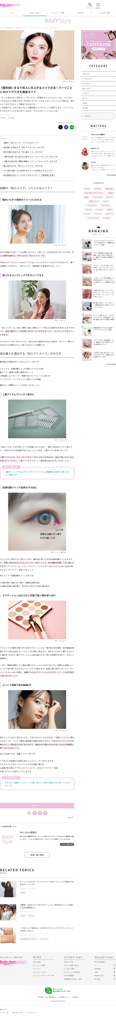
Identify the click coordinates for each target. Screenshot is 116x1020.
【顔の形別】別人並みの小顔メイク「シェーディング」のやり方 (30, 156)
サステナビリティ (32, 1012)
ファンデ (98, 214)
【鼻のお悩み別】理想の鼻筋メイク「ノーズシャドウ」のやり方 (30, 161)
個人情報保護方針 (51, 997)
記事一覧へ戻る (37, 854)
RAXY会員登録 (100, 962)
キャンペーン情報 (58, 13)
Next (70, 817)
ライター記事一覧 (67, 844)
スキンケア (86, 74)
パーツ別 (11, 118)
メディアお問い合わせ (71, 965)
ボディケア (86, 88)
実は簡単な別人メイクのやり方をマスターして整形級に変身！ (29, 175)
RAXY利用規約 (69, 975)
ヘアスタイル (92, 205)
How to (3, 118)
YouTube (97, 979)
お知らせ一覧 (68, 962)
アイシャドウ (43, 939)
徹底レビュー (94, 201)
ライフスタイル (93, 218)
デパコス (87, 214)
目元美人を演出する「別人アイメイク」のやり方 (23, 147)
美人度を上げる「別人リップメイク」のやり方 (22, 165)
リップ (105, 201)
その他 (84, 108)
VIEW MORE (111, 175)
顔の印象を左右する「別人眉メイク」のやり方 (22, 152)
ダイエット (109, 214)
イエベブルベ (105, 205)
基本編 (110, 193)
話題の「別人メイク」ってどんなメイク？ (21, 142)
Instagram (98, 969)
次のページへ (37, 805)
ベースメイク (87, 79)
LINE (96, 972)
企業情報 (40, 997)
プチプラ (88, 210)
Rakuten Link (99, 975)
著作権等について (64, 997)
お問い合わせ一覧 (17, 1012)
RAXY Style (34, 13)
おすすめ (97, 189)
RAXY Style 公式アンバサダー (28, 939)
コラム (84, 103)
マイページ (36, 969)
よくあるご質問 (104, 13)
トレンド (109, 197)
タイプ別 (106, 218)
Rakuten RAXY (10, 5)
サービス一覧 (4, 1012)
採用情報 (75, 997)
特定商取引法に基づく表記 (73, 979)
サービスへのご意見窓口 (72, 972)
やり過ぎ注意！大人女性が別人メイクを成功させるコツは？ (28, 170)
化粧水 (109, 210)
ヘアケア (85, 93)
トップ (11, 13)
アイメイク (9, 114)
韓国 (86, 197)
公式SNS (80, 13)
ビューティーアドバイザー (42, 975)
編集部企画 (109, 189)
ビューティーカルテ (40, 972)
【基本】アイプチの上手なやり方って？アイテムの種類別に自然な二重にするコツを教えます (37, 473)
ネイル (84, 98)
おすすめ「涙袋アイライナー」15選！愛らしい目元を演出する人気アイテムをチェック (37, 784)
